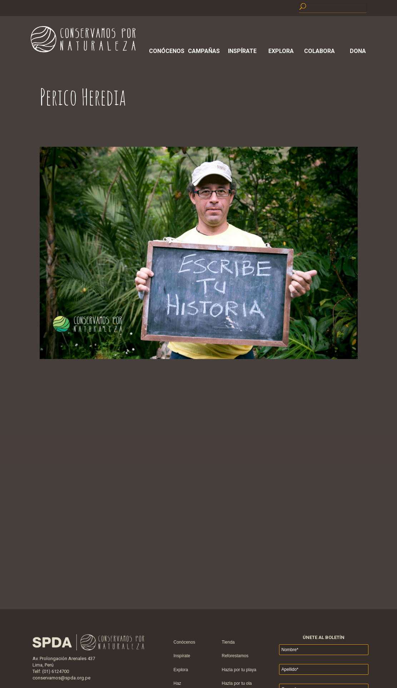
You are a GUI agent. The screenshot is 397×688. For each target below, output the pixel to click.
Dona (358, 51)
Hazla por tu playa (239, 669)
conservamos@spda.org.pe (61, 677)
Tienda (228, 642)
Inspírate (242, 51)
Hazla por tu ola (237, 683)
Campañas (204, 51)
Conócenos (165, 51)
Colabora (319, 51)
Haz (177, 683)
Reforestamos (235, 655)
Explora (281, 51)
